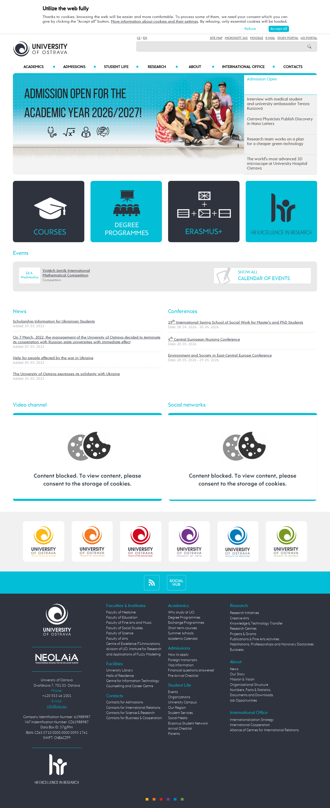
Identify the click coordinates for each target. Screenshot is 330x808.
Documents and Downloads (251, 695)
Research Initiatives (244, 613)
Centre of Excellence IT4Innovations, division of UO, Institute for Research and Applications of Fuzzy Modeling (133, 649)
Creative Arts (239, 618)
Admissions (79, 67)
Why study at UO (181, 612)
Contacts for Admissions (124, 702)
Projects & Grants (243, 634)
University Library (119, 670)
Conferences (182, 311)
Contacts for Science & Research (130, 713)
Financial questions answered (191, 670)
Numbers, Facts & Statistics (250, 690)
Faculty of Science (119, 633)
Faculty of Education (121, 617)
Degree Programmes (184, 617)
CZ (139, 38)
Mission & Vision (242, 679)
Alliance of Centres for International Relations (264, 730)
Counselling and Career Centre (129, 686)
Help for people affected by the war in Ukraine (53, 358)
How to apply (178, 654)
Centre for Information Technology (132, 681)
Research (163, 67)
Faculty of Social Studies (124, 628)
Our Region (177, 708)
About (201, 67)
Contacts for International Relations (133, 708)
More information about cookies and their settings (154, 21)
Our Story (237, 674)
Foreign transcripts (182, 660)
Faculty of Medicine (121, 612)
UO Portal (309, 38)
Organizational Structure (249, 685)
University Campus (182, 702)
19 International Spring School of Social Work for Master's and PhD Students (235, 322)
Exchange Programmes (186, 623)
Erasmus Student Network (188, 723)
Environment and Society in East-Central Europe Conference (220, 355)
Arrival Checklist (180, 728)
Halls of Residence (120, 676)
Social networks (186, 405)
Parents (174, 734)
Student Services (180, 713)
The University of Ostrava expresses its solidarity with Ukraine (66, 374)
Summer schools (181, 633)
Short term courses (182, 628)
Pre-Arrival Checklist (183, 676)
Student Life (121, 67)
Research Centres (243, 628)
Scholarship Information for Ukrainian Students (54, 321)
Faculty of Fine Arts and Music (129, 623)
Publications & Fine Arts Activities (254, 639)
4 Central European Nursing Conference (204, 339)
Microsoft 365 (236, 38)
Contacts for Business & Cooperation (134, 718)
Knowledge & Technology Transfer (256, 623)
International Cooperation (250, 725)
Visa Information (181, 665)
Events (20, 253)
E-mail (270, 38)
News (19, 311)
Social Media (177, 718)
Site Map (216, 38)
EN (145, 38)
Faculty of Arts (117, 639)
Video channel (30, 405)
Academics (39, 67)
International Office (248, 67)
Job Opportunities (243, 700)
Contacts (292, 67)
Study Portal (287, 38)
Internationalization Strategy (252, 720)
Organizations (179, 697)
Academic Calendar (183, 639)
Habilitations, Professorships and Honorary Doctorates (272, 644)
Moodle (256, 38)
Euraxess (237, 650)
